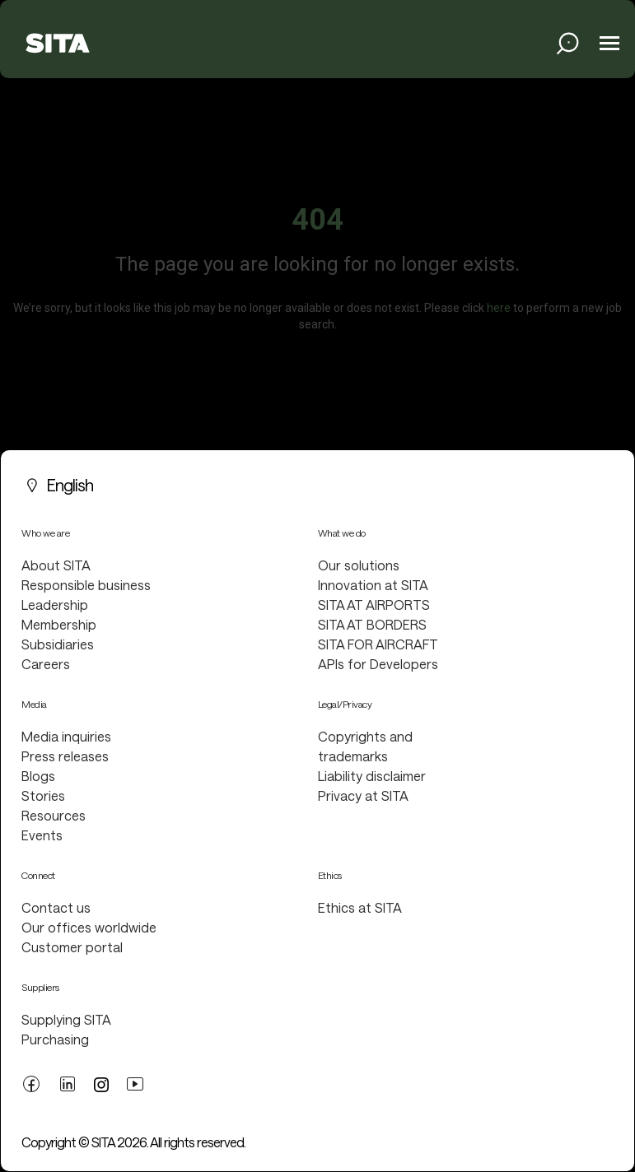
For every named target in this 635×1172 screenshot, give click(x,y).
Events (42, 835)
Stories (43, 795)
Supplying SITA (66, 1019)
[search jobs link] (568, 43)
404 (317, 219)
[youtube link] (135, 1083)
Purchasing (55, 1039)
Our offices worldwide (88, 927)
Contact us (56, 907)
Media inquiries (66, 736)
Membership (58, 624)
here (499, 307)
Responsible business (86, 585)
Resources (53, 815)
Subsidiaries (57, 644)
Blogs (38, 776)
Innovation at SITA (373, 585)
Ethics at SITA (360, 907)
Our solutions (358, 565)
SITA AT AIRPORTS (374, 604)
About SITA (56, 565)
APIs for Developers (378, 664)
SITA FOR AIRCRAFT (378, 644)
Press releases (65, 756)
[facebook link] (31, 1083)
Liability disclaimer (372, 776)
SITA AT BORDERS (372, 624)
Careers (45, 664)
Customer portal (72, 947)
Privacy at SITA (363, 795)
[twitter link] (101, 1084)
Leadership (54, 604)
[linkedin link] (67, 1083)
